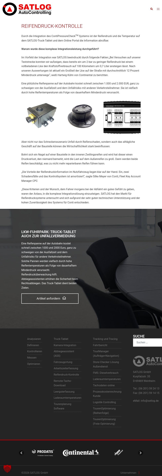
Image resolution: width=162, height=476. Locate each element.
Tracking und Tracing (105, 339)
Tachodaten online (104, 385)
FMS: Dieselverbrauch (105, 372)
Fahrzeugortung (63, 362)
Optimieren (33, 363)
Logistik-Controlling (104, 402)
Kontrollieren (34, 351)
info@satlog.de (150, 400)
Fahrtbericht (100, 345)
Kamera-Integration (65, 345)
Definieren (33, 345)
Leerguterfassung (64, 391)
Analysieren (34, 339)
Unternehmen (128, 472)
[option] (43, 453)
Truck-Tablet (61, 339)
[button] (151, 9)
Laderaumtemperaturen (67, 397)
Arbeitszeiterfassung (66, 368)
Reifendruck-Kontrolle (66, 374)
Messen (31, 357)
